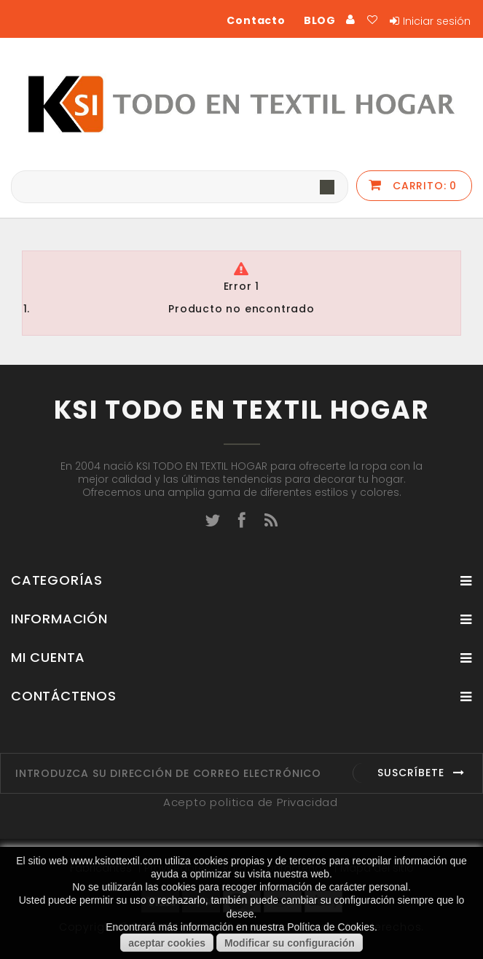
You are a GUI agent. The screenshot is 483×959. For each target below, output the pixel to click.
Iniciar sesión (437, 21)
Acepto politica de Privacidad (250, 802)
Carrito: (423, 185)
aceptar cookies (166, 943)
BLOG (320, 20)
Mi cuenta (48, 657)
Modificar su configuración (289, 943)
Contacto (256, 20)
